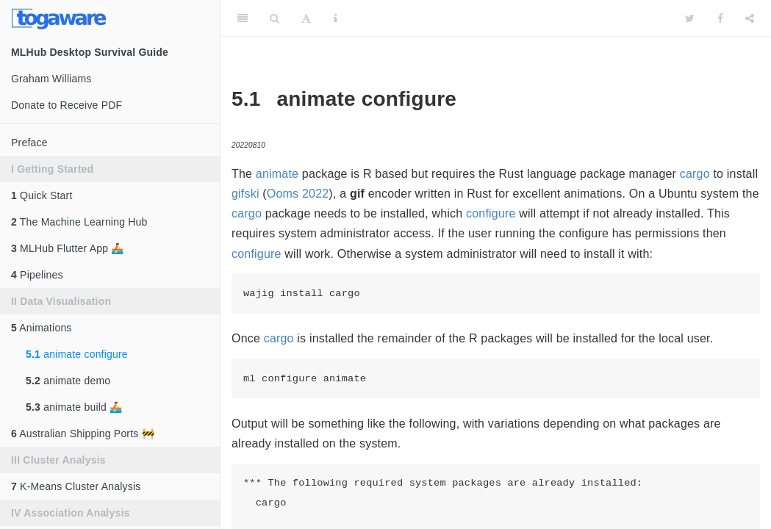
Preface (29, 142)
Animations (41, 328)
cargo (695, 174)
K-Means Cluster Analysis (75, 486)
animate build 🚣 (74, 407)
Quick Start (42, 195)
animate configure (77, 354)
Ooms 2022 (298, 193)
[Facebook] (720, 18)
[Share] (749, 18)
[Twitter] (690, 18)
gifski (245, 193)
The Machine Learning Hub (79, 222)
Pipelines (37, 275)
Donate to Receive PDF (66, 105)
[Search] (274, 18)
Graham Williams (51, 78)
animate (277, 174)
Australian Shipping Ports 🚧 (82, 433)
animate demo (68, 380)
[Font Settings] (306, 18)
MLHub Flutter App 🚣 (67, 248)
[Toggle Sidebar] (242, 18)
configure (491, 213)
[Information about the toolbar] (335, 18)
